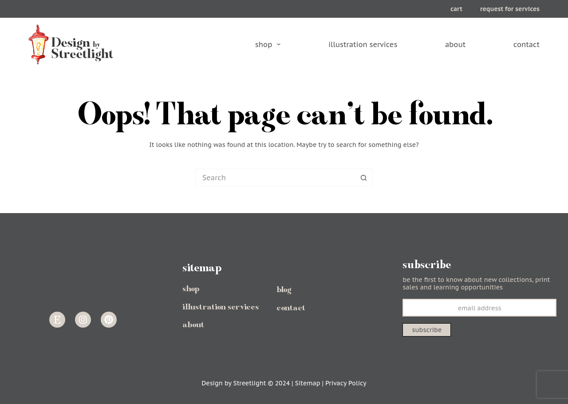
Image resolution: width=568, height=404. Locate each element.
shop (268, 44)
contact (526, 44)
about (455, 44)
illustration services (362, 44)
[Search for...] (275, 177)
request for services (510, 9)
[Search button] (364, 177)
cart (456, 9)
